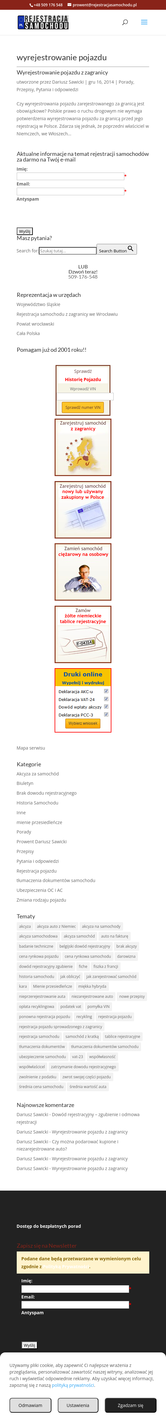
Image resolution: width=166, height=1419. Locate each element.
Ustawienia (78, 1405)
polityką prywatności (73, 1385)
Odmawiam (30, 1405)
